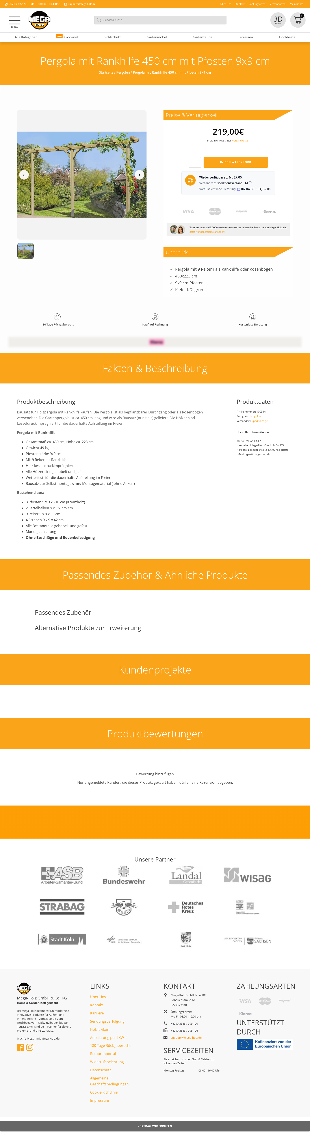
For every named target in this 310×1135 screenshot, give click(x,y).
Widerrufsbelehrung (107, 1061)
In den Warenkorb (235, 162)
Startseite (106, 72)
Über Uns (98, 996)
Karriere (97, 1013)
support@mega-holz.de (81, 4)
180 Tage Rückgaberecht (110, 1045)
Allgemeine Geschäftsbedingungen (109, 1081)
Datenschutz (100, 1070)
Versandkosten (240, 140)
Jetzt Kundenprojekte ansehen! (207, 231)
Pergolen (123, 72)
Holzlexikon (99, 1029)
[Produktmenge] (195, 162)
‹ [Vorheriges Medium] (24, 174)
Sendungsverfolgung (107, 1021)
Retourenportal (103, 1053)
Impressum (99, 1100)
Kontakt (96, 1005)
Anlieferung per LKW (107, 1037)
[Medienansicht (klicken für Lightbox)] (82, 175)
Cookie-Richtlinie (104, 1092)
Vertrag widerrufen (155, 1126)
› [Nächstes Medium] (139, 174)
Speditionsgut (260, 421)
